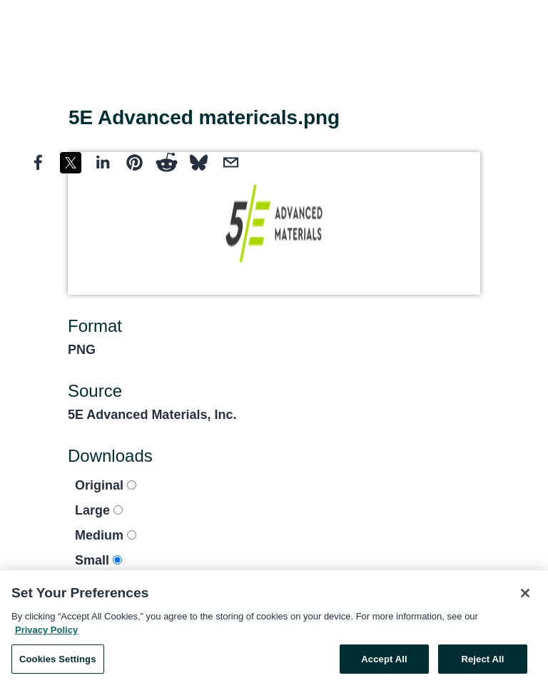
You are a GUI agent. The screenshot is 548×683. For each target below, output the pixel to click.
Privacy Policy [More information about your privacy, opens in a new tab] (46, 632)
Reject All (482, 662)
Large (99, 510)
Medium (105, 535)
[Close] (525, 596)
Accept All (384, 662)
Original (105, 485)
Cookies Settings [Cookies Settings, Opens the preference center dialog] (57, 662)
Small (98, 560)
